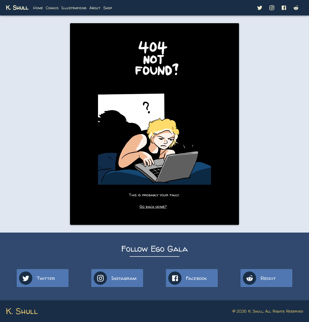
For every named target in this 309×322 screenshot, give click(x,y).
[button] (260, 8)
